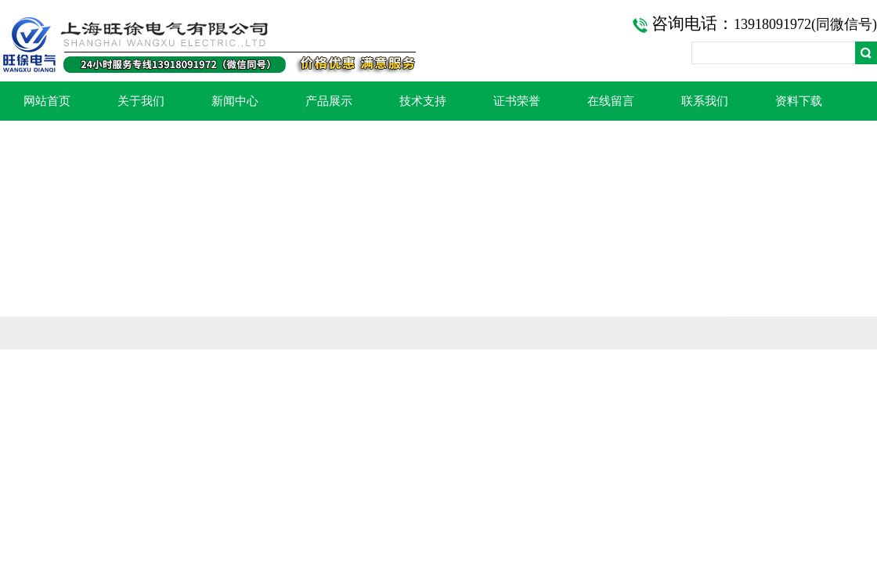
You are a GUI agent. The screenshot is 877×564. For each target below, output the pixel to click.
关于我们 (140, 101)
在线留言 (610, 101)
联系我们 (704, 101)
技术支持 (422, 101)
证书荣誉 (516, 101)
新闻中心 (234, 101)
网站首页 (46, 101)
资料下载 (798, 101)
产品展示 (328, 101)
